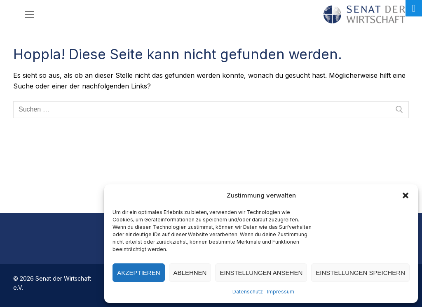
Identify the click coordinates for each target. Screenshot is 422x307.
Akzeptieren (138, 272)
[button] (405, 195)
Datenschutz (247, 291)
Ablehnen (190, 272)
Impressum (280, 291)
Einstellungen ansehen (261, 272)
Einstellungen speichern (360, 272)
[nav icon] (29, 14)
